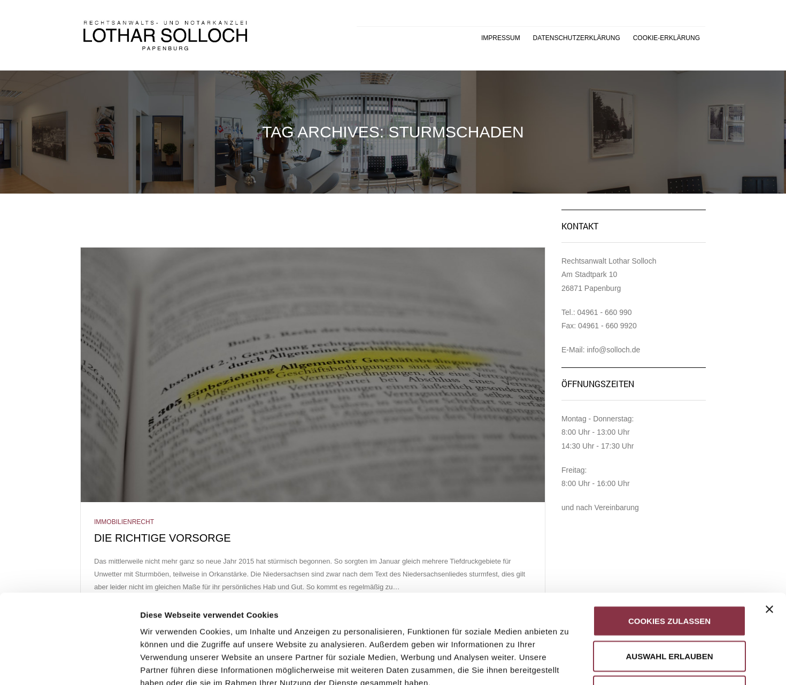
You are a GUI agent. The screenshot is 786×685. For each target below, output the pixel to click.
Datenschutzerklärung (576, 38)
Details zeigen (569, 663)
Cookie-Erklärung (666, 38)
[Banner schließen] (769, 520)
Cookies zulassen (669, 531)
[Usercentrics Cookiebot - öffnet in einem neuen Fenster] (69, 664)
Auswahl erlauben (669, 567)
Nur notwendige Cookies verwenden (669, 608)
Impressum (500, 38)
